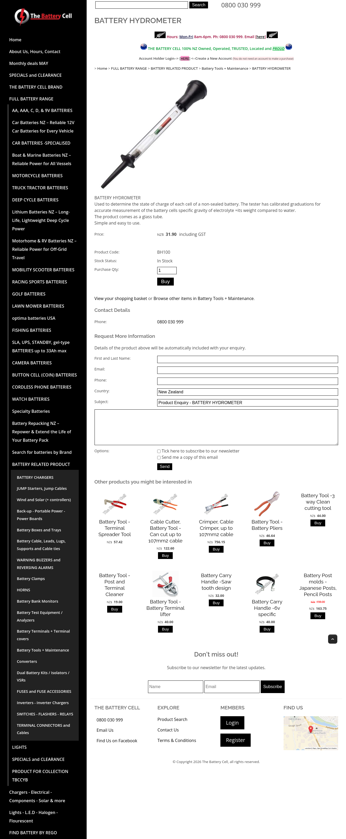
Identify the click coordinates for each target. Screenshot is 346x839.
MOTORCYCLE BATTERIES (37, 176)
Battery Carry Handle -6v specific (267, 615)
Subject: (101, 401)
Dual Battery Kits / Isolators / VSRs (43, 676)
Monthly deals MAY (28, 63)
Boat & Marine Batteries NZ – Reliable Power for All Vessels (41, 159)
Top (332, 646)
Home (15, 40)
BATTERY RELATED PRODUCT (41, 464)
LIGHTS (19, 747)
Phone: (101, 321)
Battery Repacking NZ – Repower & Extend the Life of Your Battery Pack (41, 431)
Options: (102, 458)
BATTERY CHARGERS (35, 477)
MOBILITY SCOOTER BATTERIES (43, 270)
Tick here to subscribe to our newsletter (198, 458)
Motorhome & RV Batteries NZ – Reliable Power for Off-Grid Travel (44, 249)
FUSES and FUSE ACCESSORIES (44, 691)
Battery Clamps (31, 578)
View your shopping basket (121, 298)
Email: (100, 369)
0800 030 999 (241, 5)
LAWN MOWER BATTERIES (38, 306)
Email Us (105, 737)
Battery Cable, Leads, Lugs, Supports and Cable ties (41, 544)
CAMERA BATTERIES (32, 363)
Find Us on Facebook (117, 748)
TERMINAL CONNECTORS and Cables (43, 729)
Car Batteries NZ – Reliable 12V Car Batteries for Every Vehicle (43, 127)
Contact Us (168, 737)
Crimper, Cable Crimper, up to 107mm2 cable (216, 535)
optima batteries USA (33, 318)
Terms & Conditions (176, 748)
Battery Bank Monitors (37, 601)
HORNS (23, 589)
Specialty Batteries (31, 411)
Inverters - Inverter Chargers (43, 702)
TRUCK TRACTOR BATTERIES (40, 188)
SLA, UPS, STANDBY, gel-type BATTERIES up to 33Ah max (41, 346)
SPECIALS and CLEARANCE (35, 75)
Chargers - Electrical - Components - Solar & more (37, 796)
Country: (102, 390)
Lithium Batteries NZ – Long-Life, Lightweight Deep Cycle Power (41, 220)
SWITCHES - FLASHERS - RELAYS (45, 713)
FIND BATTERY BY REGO (33, 833)
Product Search (172, 727)
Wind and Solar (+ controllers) (44, 499)
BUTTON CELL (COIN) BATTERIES (44, 375)
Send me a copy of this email (187, 464)
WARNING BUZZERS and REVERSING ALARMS (39, 563)
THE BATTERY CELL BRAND (35, 87)
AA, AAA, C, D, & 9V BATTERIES (42, 110)
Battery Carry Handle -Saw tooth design (216, 589)
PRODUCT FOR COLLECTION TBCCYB (40, 776)
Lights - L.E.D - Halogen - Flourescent (33, 817)
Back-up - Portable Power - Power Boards (41, 515)
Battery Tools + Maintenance (43, 650)
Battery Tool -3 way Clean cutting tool (318, 509)
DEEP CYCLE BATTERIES (35, 200)
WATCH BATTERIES (31, 399)
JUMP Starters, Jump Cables (42, 488)
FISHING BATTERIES (31, 330)
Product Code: (107, 252)
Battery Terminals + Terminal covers (43, 635)
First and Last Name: (113, 358)
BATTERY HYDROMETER (271, 68)
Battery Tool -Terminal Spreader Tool (114, 535)
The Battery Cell (215, 769)
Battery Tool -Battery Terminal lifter (165, 615)
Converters (27, 661)
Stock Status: (106, 260)
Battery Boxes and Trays (39, 529)
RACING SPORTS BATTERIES (39, 282)
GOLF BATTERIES (29, 294)
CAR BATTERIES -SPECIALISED (41, 143)
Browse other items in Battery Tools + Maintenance (204, 298)
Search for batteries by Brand (42, 452)
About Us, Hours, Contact (34, 51)
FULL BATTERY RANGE (31, 99)
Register (235, 747)
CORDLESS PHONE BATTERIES (41, 387)
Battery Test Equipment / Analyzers (39, 616)
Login (232, 730)
